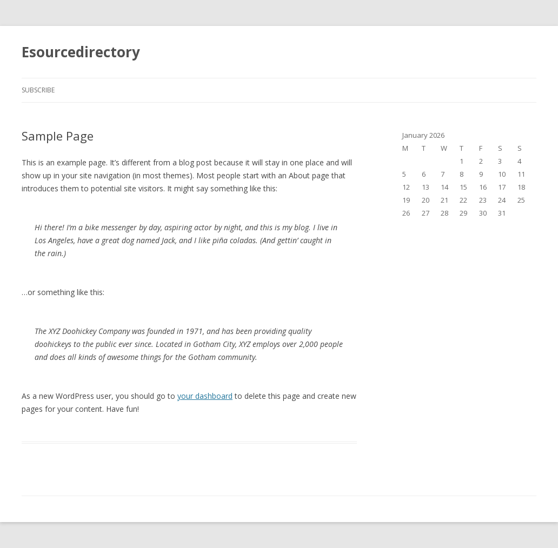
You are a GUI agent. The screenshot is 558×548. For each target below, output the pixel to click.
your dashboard (204, 396)
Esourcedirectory (81, 52)
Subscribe (38, 90)
